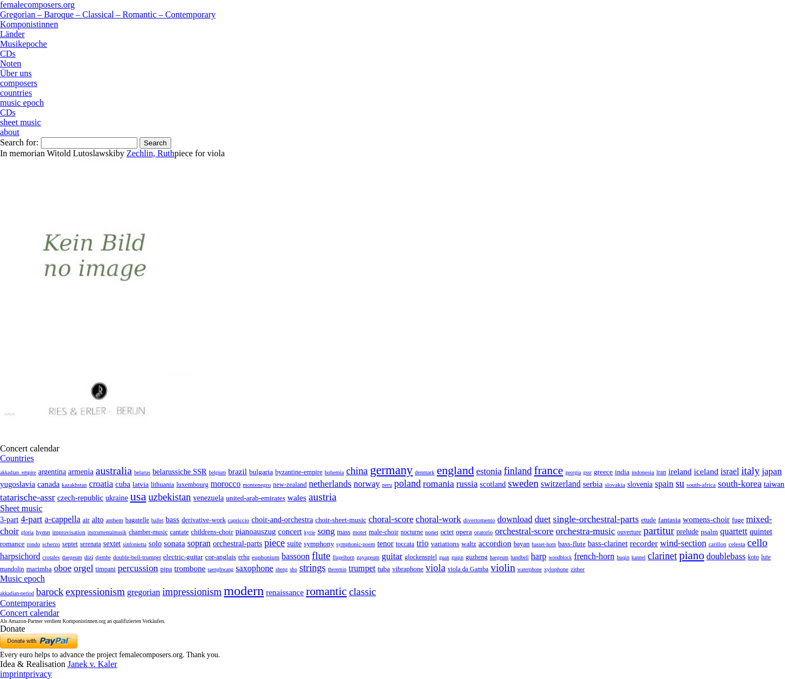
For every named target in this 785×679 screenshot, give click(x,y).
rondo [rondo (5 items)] (33, 544)
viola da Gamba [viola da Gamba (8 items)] (468, 569)
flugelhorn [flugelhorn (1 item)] (343, 557)
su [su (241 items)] (679, 483)
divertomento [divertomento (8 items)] (479, 520)
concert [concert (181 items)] (290, 531)
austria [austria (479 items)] (322, 497)
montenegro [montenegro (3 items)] (257, 484)
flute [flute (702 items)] (321, 555)
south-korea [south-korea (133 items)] (740, 484)
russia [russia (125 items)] (467, 484)
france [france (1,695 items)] (549, 470)
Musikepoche (23, 43)
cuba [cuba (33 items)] (123, 484)
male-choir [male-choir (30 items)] (383, 532)
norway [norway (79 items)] (367, 483)
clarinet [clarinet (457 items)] (662, 555)
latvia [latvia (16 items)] (140, 484)
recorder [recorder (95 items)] (644, 543)
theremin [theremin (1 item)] (337, 569)
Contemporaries (28, 603)
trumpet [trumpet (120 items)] (362, 568)
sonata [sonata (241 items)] (174, 543)
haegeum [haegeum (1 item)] (499, 557)
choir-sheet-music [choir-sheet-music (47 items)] (340, 520)
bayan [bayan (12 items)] (522, 544)
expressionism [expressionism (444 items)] (95, 591)
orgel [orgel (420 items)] (83, 567)
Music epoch (22, 578)
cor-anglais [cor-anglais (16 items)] (220, 557)
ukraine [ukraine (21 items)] (117, 498)
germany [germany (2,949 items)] (391, 470)
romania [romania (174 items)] (438, 483)
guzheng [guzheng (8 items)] (476, 557)
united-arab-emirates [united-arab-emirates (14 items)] (256, 498)
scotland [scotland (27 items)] (492, 484)
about (10, 132)
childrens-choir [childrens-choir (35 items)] (212, 532)
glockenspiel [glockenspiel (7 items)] (420, 557)
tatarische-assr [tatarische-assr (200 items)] (27, 497)
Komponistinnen (29, 24)
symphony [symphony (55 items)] (319, 544)
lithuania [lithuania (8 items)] (162, 484)
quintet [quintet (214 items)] (761, 531)
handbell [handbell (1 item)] (520, 557)
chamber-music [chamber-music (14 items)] (148, 532)
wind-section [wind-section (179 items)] (683, 543)
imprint (13, 673)
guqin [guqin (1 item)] (457, 557)
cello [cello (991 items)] (757, 542)
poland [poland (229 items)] (407, 483)
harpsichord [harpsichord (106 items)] (20, 556)
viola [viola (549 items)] (435, 567)
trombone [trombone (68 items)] (189, 568)
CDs (7, 53)
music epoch (22, 102)
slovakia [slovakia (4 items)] (615, 484)
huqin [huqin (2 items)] (623, 557)
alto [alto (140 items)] (98, 519)
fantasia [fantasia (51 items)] (669, 520)
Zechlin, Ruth (150, 153)
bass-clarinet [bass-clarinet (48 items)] (607, 543)
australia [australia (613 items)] (113, 470)
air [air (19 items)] (85, 520)
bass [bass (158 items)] (172, 519)
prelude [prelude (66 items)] (688, 532)
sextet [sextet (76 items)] (111, 544)
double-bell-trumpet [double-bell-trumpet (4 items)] (137, 557)
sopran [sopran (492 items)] (198, 543)
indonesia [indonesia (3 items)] (643, 472)
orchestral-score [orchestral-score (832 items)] (524, 531)
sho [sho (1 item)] (293, 569)
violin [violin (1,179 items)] (503, 567)
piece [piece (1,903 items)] (274, 542)
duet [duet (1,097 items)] (543, 519)
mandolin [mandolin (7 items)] (12, 569)
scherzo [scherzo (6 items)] (51, 544)
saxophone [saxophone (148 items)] (254, 568)
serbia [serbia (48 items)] (592, 483)
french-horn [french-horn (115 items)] (594, 556)
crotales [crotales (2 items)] (51, 557)
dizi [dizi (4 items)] (89, 557)
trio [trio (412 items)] (422, 543)
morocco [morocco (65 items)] (225, 483)
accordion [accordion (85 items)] (495, 543)
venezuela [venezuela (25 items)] (208, 497)
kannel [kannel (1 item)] (639, 557)
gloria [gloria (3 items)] (27, 532)
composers (18, 83)
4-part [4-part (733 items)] (32, 519)
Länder (12, 34)
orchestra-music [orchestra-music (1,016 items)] (585, 531)
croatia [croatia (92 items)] (101, 484)
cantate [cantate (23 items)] (179, 532)
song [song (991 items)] (326, 531)
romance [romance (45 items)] (12, 544)
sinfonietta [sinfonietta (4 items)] (134, 544)
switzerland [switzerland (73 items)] (561, 483)
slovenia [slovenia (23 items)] (640, 484)
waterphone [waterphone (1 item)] (529, 569)
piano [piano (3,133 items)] (691, 555)
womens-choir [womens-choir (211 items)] (706, 519)
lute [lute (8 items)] (766, 557)
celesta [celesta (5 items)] (736, 544)
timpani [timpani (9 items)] (105, 569)
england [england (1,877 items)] (455, 470)
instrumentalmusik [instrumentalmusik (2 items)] (107, 532)
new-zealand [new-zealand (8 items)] (290, 484)
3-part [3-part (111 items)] (9, 519)
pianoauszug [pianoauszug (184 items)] (255, 531)
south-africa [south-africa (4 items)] (701, 484)
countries (16, 92)
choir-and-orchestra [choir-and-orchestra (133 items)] (282, 519)
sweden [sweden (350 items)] (523, 483)
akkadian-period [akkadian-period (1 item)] (17, 593)
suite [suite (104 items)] (294, 543)
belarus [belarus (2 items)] (142, 472)
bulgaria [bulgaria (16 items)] (261, 472)
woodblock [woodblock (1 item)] (560, 557)
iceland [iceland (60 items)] (706, 471)
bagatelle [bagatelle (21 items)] (137, 520)
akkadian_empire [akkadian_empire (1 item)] (18, 472)
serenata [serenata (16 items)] (90, 544)
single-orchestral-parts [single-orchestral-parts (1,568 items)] (596, 518)
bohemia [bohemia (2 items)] (334, 472)
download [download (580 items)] (514, 519)
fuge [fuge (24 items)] (738, 520)
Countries (17, 458)
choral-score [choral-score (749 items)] (391, 519)
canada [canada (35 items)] (49, 484)
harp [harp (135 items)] (538, 556)
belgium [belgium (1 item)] (217, 472)
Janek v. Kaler (92, 664)
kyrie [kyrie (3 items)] (309, 532)
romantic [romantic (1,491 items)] (326, 591)
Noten (10, 63)
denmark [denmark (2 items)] (424, 472)
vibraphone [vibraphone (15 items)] (407, 569)
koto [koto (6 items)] (753, 557)
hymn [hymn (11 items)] (43, 532)
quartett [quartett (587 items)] (733, 531)
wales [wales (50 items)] (296, 497)
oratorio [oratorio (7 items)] (483, 532)
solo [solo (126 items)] (155, 543)
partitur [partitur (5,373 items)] (658, 530)
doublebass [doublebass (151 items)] (726, 556)
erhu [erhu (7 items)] (244, 557)
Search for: (19, 142)
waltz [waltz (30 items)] (468, 544)
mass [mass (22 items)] (343, 532)
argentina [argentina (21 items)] (52, 472)
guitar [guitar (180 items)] (392, 556)
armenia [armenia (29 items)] (80, 471)
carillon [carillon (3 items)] (718, 544)
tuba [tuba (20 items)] (384, 569)
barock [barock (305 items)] (49, 591)
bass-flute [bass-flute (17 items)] (571, 544)
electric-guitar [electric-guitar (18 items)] (183, 557)
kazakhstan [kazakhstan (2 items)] (74, 485)
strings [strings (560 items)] (312, 567)
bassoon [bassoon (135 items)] (296, 556)
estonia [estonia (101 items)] (489, 471)
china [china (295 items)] (357, 471)
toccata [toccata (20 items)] (405, 544)
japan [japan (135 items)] (772, 471)
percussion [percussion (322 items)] (138, 568)
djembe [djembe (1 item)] (103, 557)
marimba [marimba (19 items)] (39, 569)
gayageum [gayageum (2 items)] (368, 557)
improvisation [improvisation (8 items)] (69, 532)
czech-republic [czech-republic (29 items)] (80, 497)
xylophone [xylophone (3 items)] (556, 569)
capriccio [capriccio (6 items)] (238, 520)
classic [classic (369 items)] (362, 591)
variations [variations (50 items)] (445, 544)
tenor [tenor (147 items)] (385, 543)
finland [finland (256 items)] (518, 471)
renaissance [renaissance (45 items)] (285, 592)
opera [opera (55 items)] (464, 532)
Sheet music (21, 508)
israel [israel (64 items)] (730, 471)
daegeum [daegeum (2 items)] (72, 557)
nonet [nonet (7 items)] (431, 532)
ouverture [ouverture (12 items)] (629, 532)
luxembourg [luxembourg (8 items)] (192, 484)
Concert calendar (29, 612)
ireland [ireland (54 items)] (680, 471)
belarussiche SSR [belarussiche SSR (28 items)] (180, 471)
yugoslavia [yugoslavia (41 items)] (17, 484)
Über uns (16, 73)
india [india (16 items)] (622, 472)
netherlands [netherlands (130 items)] (330, 484)
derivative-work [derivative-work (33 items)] (204, 520)
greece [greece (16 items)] (603, 472)
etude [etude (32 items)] (648, 520)
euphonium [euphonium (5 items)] (266, 557)
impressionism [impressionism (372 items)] (192, 591)
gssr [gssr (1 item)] (587, 472)
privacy (39, 673)
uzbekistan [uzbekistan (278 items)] (169, 497)
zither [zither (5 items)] (578, 569)
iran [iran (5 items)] (661, 472)
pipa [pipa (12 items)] (166, 569)
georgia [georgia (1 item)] (573, 472)
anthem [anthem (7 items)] (114, 520)
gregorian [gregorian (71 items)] (143, 592)
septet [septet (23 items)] (70, 544)
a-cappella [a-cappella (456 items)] (63, 519)
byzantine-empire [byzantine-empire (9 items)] (299, 472)
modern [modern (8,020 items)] (244, 591)
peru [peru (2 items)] (387, 485)
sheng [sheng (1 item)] (281, 569)
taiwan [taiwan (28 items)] (774, 484)
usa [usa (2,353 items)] (138, 496)
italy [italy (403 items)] (750, 470)
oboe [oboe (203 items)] (62, 568)
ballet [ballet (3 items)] (158, 520)
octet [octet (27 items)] (447, 532)
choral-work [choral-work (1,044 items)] (438, 519)
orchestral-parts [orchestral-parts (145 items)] (237, 543)
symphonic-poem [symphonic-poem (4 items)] (355, 544)
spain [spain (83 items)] (664, 483)
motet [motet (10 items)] (360, 532)
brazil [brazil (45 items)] (237, 471)
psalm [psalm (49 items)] (709, 532)
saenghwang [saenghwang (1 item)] (220, 569)
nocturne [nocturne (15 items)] (412, 532)
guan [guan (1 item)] (444, 557)
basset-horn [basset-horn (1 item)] (544, 544)
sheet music (20, 122)
